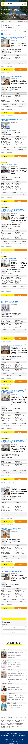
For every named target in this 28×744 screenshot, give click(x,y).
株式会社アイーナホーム (10, 159)
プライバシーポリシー (9, 741)
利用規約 (21, 739)
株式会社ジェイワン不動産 (11, 204)
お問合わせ (8, 69)
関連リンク (7, 739)
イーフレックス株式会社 (10, 252)
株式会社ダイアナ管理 (10, 72)
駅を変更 (14, 628)
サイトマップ (14, 739)
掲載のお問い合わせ (14, 743)
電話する (21, 69)
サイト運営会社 (20, 741)
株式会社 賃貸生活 (9, 115)
